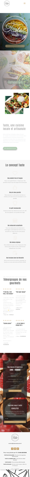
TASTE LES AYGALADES (9, 455)
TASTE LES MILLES (7, 464)
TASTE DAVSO (8, 462)
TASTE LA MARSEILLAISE (10, 458)
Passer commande (15, 390)
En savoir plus (10, 148)
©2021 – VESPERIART (15, 468)
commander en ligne (16, 46)
